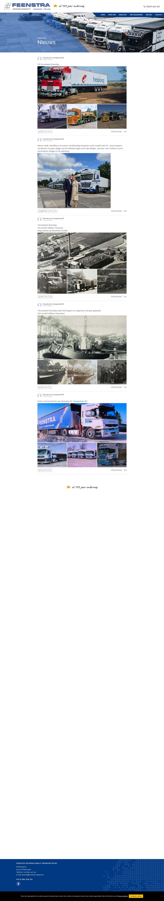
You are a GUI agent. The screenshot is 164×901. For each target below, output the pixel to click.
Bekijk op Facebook (116, 137)
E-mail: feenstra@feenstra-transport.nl (30, 875)
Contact (158, 15)
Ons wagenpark (136, 15)
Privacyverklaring (122, 896)
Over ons (112, 15)
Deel (125, 137)
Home (103, 15)
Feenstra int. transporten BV (53, 63)
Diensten (123, 15)
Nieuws (149, 15)
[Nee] (161, 896)
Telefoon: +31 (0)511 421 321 (26, 872)
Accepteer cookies (136, 896)
